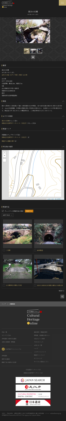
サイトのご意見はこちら (41, 362)
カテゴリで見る (6, 335)
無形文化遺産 (6, 359)
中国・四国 (18, 75)
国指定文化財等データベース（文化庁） (14, 123)
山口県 (25, 75)
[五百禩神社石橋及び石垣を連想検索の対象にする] (4, 285)
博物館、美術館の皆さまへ (42, 335)
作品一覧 (4, 332)
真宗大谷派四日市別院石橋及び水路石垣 (50, 285)
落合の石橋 (5, 121)
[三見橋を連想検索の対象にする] (4, 250)
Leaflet (48, 199)
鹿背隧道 (40, 250)
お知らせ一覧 (38, 345)
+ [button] (4, 152)
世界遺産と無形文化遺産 (9, 339)
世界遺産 (4, 356)
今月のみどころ (38, 342)
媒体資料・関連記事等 (40, 332)
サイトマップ (38, 358)
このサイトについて (40, 352)
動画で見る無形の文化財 (9, 362)
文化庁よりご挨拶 (39, 339)
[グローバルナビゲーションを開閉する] (62, 3)
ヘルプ (36, 348)
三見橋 (8, 250)
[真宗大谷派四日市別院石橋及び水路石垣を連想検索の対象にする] (35, 285)
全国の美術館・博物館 (8, 342)
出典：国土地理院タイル (57, 199)
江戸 (11, 75)
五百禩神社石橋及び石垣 (14, 285)
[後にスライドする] (61, 291)
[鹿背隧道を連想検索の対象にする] (35, 250)
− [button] (4, 155)
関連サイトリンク (39, 355)
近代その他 (5, 75)
